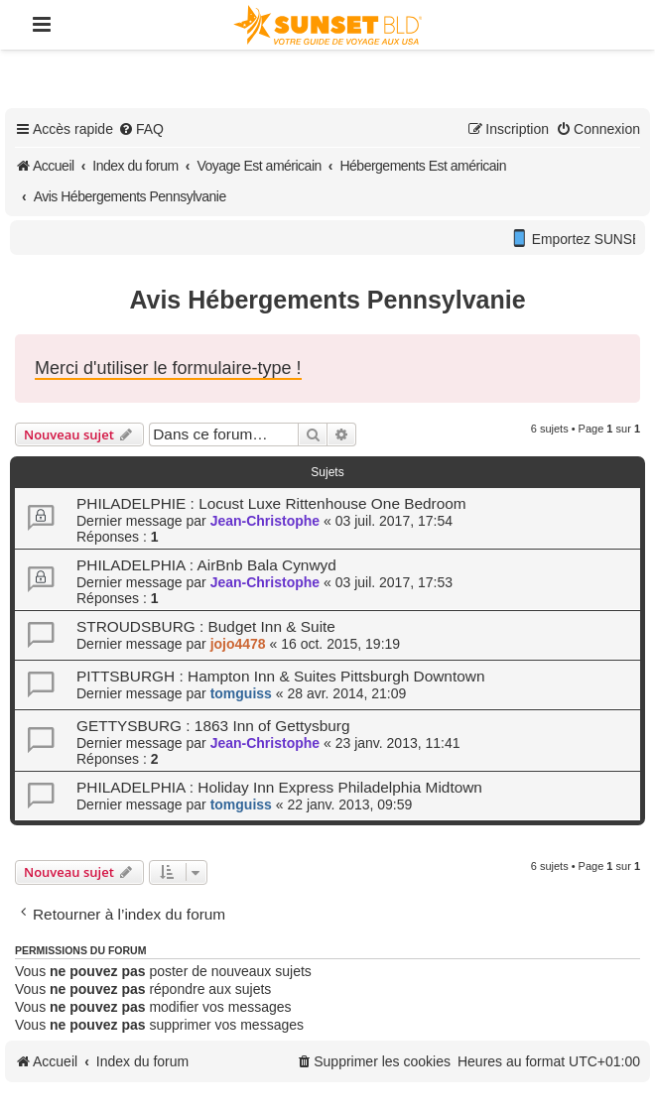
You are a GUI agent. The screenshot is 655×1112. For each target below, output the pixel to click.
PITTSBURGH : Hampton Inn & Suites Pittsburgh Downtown (280, 676)
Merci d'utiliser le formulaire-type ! (168, 368)
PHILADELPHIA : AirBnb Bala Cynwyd (206, 564)
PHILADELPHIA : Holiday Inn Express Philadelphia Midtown (279, 787)
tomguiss (241, 693)
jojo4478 (238, 644)
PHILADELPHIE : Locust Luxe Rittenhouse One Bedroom (271, 503)
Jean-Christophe (265, 521)
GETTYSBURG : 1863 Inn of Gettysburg (212, 725)
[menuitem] (141, 129)
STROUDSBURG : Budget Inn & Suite (205, 626)
